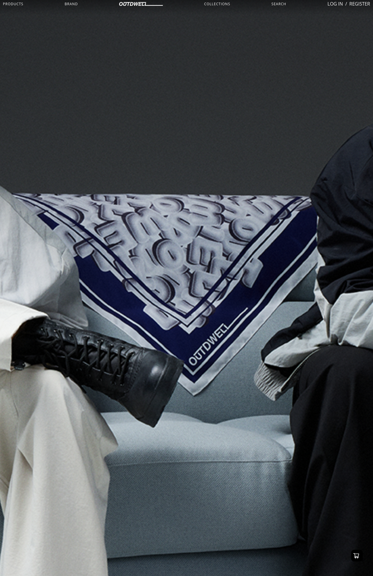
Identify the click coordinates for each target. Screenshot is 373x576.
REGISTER (359, 4)
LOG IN (335, 4)
